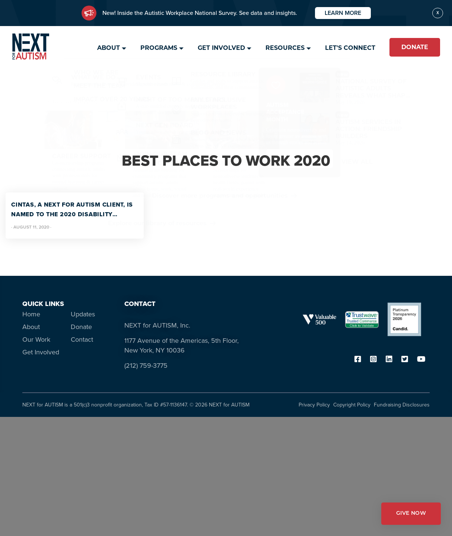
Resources (285, 47)
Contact (82, 339)
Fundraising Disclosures (402, 405)
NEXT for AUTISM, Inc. (157, 325)
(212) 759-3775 (146, 365)
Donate (414, 47)
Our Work (36, 339)
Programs (158, 47)
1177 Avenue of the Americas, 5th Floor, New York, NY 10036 (181, 345)
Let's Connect (350, 47)
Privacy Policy (314, 405)
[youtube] (421, 359)
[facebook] (357, 359)
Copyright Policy (351, 405)
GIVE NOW (411, 513)
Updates (83, 314)
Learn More (343, 13)
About (108, 47)
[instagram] (373, 359)
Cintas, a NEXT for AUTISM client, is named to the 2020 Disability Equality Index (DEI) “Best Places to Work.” (73, 209)
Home (31, 314)
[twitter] (404, 359)
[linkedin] (389, 359)
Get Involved (221, 47)
